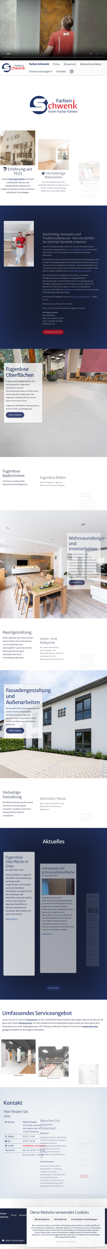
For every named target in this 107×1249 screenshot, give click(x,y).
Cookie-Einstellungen (13, 1240)
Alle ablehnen (60, 1219)
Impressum (71, 1242)
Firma (13, 1215)
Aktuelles (23, 1215)
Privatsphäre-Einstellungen (84, 1219)
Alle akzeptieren (42, 1219)
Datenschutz (61, 1242)
